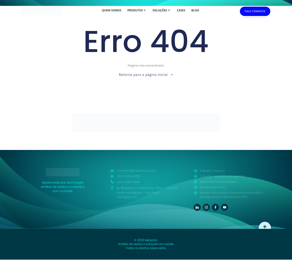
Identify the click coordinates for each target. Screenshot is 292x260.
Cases (181, 10)
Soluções (161, 10)
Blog (195, 10)
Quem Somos (111, 10)
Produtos (136, 10)
